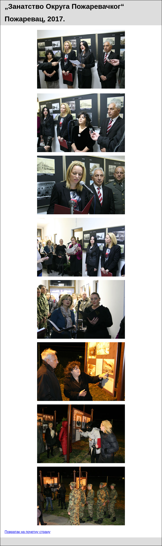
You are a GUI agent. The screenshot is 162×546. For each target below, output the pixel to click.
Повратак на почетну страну (27, 532)
